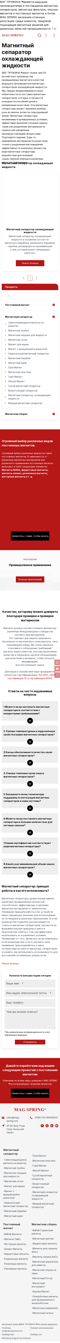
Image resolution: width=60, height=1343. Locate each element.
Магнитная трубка (18, 330)
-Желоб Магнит (40, 1170)
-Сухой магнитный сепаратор (42, 1177)
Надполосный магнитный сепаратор (28, 353)
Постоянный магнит (17, 304)
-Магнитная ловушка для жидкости (14, 1175)
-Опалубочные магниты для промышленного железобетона (45, 1299)
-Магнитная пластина (43, 1160)
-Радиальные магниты (15, 1258)
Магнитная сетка (17, 339)
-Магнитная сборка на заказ (44, 1272)
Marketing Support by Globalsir (16, 1338)
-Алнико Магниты (12, 1249)
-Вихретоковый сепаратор (40, 1185)
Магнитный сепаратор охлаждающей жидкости (29, 397)
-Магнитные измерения (45, 1308)
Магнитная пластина (19, 372)
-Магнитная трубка (14, 1168)
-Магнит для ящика (14, 1186)
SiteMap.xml (36, 1334)
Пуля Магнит (15, 367)
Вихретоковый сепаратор (22, 390)
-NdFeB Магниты (12, 1234)
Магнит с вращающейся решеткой (27, 349)
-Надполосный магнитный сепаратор (15, 1204)
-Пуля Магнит (39, 1155)
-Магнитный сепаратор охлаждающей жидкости (45, 1195)
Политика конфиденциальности (12, 1329)
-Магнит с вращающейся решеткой (11, 1194)
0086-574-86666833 (46, 1117)
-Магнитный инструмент (38, 1285)
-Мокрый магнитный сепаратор (43, 1205)
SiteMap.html (8, 1334)
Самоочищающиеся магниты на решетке (26, 324)
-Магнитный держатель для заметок (45, 1263)
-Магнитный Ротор (42, 1278)
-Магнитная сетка (13, 1181)
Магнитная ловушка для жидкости (27, 335)
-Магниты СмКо (11, 1239)
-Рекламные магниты (15, 1268)
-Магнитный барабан (15, 1211)
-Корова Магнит (40, 1291)
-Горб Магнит (39, 1165)
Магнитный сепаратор (18, 316)
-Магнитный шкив (13, 1216)
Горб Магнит (15, 376)
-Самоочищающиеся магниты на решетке (15, 1161)
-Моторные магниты (14, 1244)
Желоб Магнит (16, 381)
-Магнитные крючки (43, 1238)
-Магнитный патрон (42, 1313)
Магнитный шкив (17, 362)
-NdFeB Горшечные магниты (42, 1232)
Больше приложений (30, 579)
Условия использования (41, 1328)
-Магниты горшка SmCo (45, 1256)
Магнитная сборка (16, 414)
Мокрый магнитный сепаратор (25, 403)
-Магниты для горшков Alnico (44, 1250)
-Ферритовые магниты (16, 1254)
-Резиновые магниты (15, 1263)
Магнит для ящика (18, 344)
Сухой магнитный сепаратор (24, 386)
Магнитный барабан (19, 358)
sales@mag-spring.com (13, 1119)
